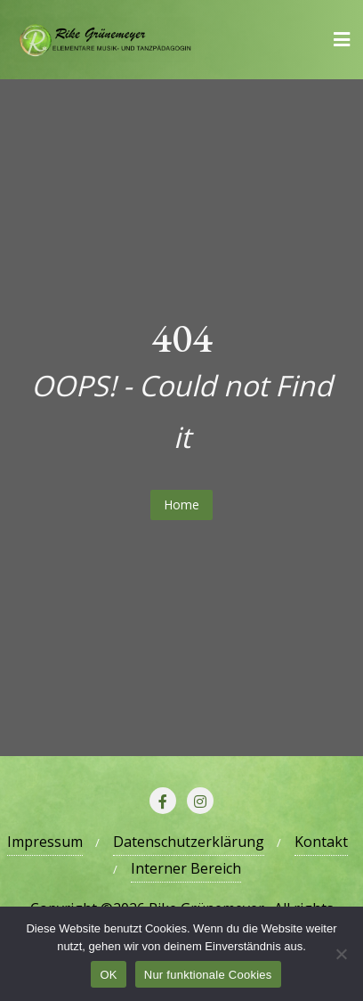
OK (108, 974)
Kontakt (321, 841)
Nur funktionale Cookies (208, 974)
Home (181, 504)
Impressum (45, 841)
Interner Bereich (186, 868)
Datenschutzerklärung (188, 841)
